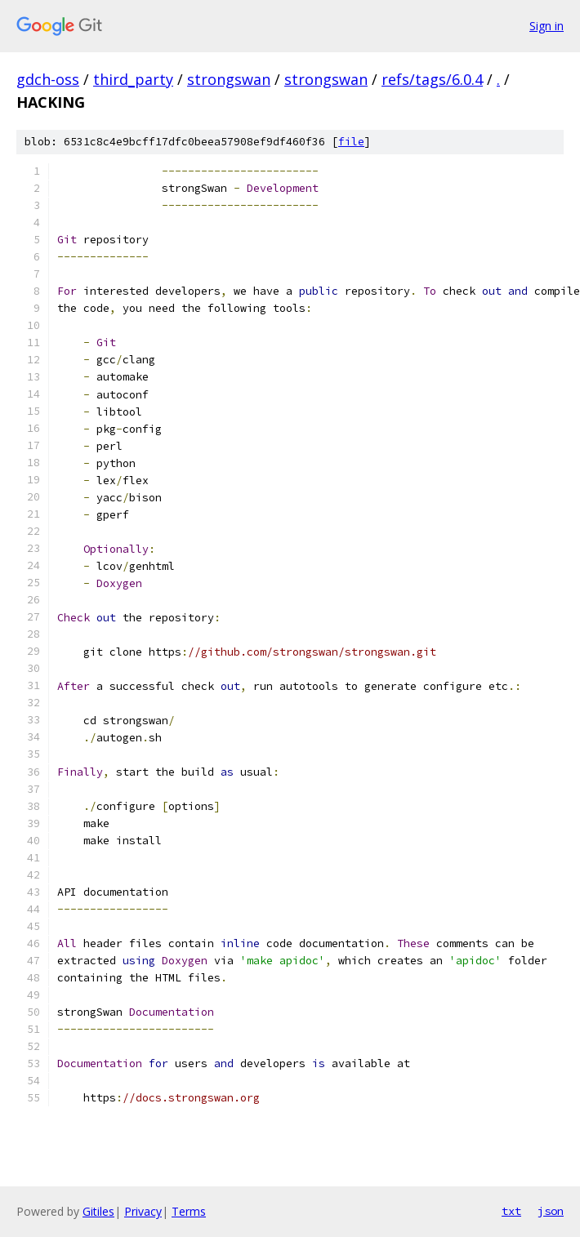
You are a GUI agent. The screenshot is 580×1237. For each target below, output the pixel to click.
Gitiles (98, 1211)
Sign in (546, 25)
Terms (189, 1211)
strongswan (228, 79)
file (351, 142)
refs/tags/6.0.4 (432, 79)
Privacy (143, 1211)
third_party (133, 79)
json (551, 1211)
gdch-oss (47, 79)
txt (511, 1211)
